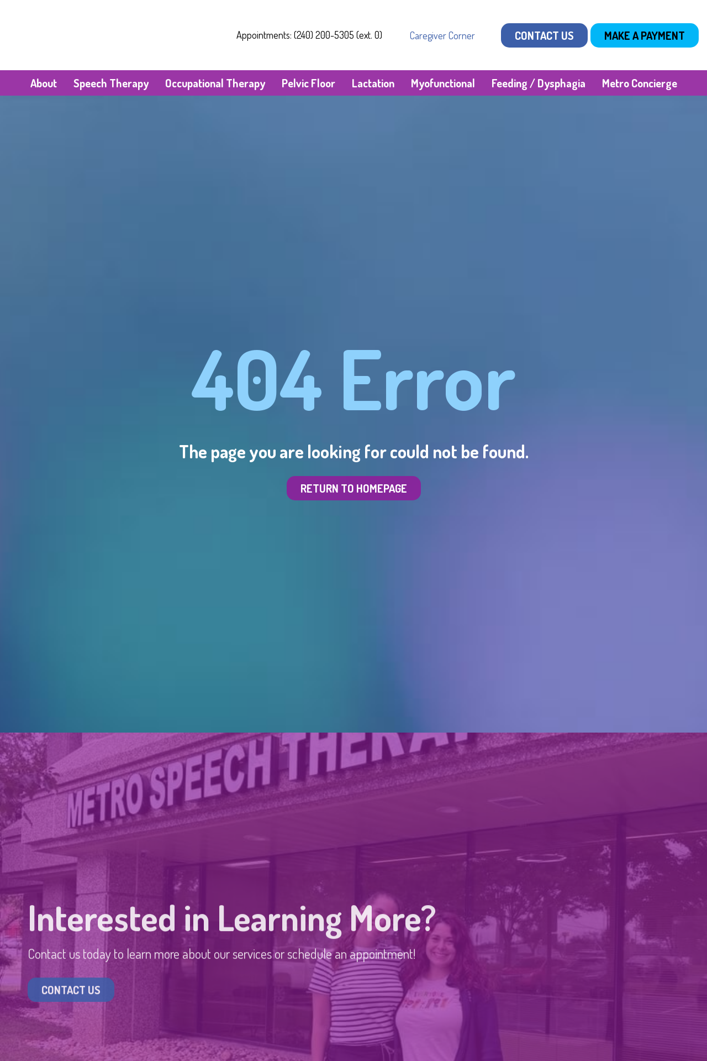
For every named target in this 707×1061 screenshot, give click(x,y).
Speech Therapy (111, 83)
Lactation (373, 83)
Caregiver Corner (442, 35)
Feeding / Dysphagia (538, 83)
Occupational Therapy (215, 83)
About (43, 83)
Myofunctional (443, 83)
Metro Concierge (639, 83)
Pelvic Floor (308, 83)
